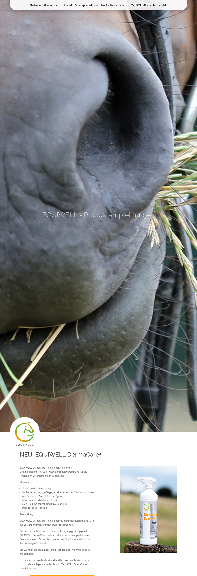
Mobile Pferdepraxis (112, 5)
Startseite (35, 5)
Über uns (49, 5)
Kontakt (163, 5)
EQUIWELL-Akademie (142, 5)
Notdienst (66, 5)
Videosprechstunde (86, 5)
